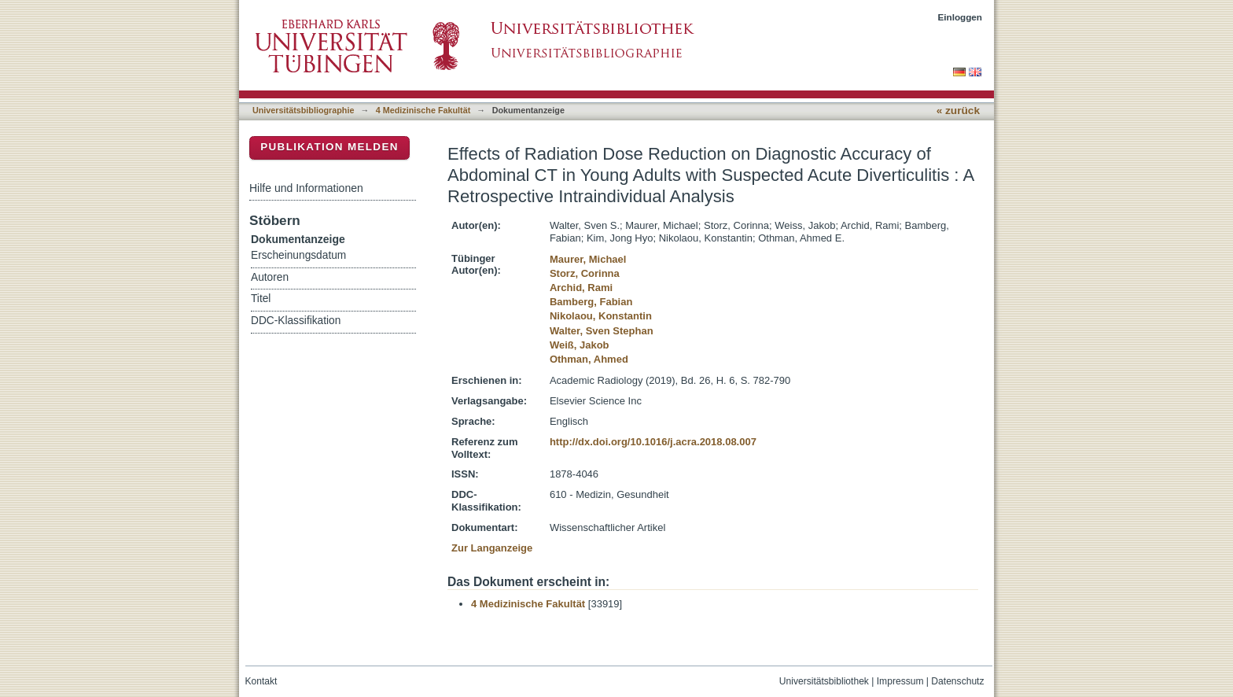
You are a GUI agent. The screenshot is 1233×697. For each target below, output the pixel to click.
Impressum (900, 681)
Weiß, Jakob (579, 345)
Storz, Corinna (585, 273)
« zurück (958, 110)
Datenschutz (957, 681)
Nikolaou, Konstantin (601, 316)
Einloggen (960, 17)
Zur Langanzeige (491, 548)
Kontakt (261, 681)
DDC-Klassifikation (295, 320)
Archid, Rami (581, 287)
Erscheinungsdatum (298, 255)
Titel (261, 298)
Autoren (270, 277)
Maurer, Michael (588, 259)
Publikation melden (329, 147)
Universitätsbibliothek (824, 681)
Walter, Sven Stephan (601, 331)
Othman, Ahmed (589, 359)
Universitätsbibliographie (303, 110)
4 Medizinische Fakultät (423, 110)
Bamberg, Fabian (591, 302)
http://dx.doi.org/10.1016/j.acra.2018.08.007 (653, 442)
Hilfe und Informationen (306, 188)
